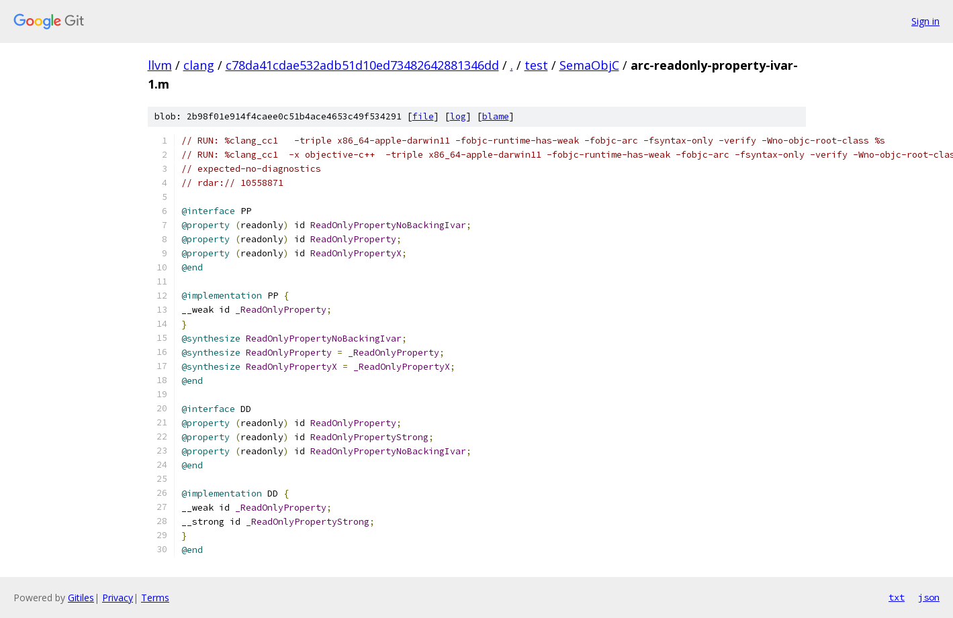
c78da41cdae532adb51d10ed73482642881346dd (362, 65)
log (458, 116)
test (536, 65)
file (423, 116)
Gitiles (81, 597)
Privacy (117, 597)
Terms (155, 597)
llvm (160, 65)
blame (495, 116)
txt (897, 597)
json (929, 597)
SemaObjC (589, 65)
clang (198, 65)
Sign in (925, 21)
